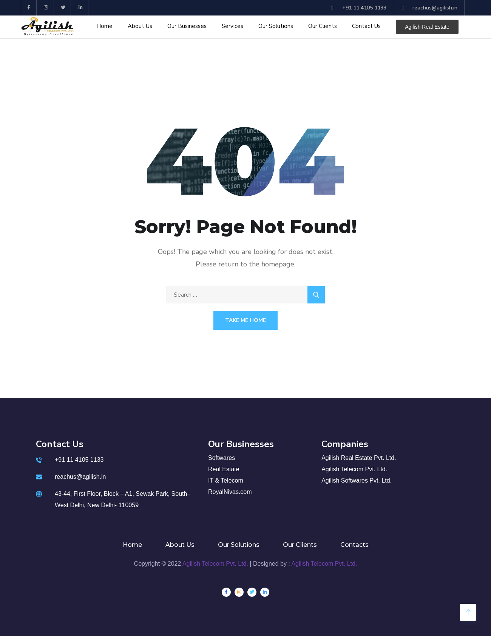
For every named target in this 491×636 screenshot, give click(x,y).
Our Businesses (187, 26)
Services (232, 26)
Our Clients (322, 26)
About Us (140, 26)
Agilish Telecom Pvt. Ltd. (215, 563)
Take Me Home (245, 320)
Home (104, 26)
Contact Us (366, 26)
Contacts (354, 544)
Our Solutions (275, 26)
